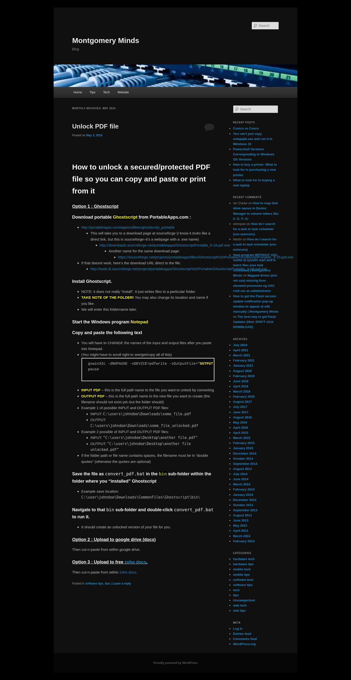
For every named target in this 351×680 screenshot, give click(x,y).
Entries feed (242, 634)
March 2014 (241, 484)
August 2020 (242, 371)
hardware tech (243, 559)
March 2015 (241, 438)
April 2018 (240, 386)
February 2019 (243, 376)
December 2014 (244, 453)
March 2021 (241, 355)
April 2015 (240, 433)
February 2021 (243, 360)
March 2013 (241, 536)
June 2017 (240, 412)
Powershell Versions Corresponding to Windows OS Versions (253, 154)
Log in (238, 628)
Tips (92, 92)
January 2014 (243, 495)
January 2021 (243, 365)
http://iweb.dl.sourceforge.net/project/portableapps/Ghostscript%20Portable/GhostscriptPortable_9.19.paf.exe (178, 269)
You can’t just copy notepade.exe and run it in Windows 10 (252, 139)
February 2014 (243, 489)
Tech (106, 92)
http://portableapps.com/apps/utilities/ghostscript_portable (128, 227)
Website (123, 92)
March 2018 (241, 391)
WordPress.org (244, 644)
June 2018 (240, 381)
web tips (239, 610)
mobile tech (242, 569)
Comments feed (245, 639)
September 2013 (245, 510)
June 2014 (240, 479)
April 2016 (240, 427)
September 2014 (245, 464)
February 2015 (243, 443)
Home (77, 92)
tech (236, 590)
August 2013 (242, 515)
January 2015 (243, 448)
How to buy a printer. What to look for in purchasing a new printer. (255, 170)
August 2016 (242, 417)
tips (107, 583)
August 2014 (242, 469)
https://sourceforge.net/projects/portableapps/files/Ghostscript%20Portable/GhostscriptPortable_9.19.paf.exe (205, 257)
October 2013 (243, 505)
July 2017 (240, 407)
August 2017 (242, 402)
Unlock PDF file (95, 126)
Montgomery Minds (105, 40)
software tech (243, 580)
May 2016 (240, 422)
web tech (240, 605)
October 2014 (243, 458)
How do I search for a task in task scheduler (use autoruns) (254, 229)
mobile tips (241, 574)
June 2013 (240, 520)
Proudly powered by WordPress (175, 663)
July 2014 (240, 474)
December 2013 (244, 500)
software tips (94, 583)
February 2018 (243, 396)
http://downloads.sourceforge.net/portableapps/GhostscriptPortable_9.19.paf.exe (165, 245)
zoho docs (135, 562)
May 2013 (240, 525)
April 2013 (240, 530)
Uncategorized (244, 600)
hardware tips (243, 564)
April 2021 (240, 350)
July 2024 (240, 345)
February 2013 (243, 541)
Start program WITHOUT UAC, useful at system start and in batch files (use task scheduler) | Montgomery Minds (255, 265)
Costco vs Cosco (246, 128)
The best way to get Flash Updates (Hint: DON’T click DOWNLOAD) (254, 322)
